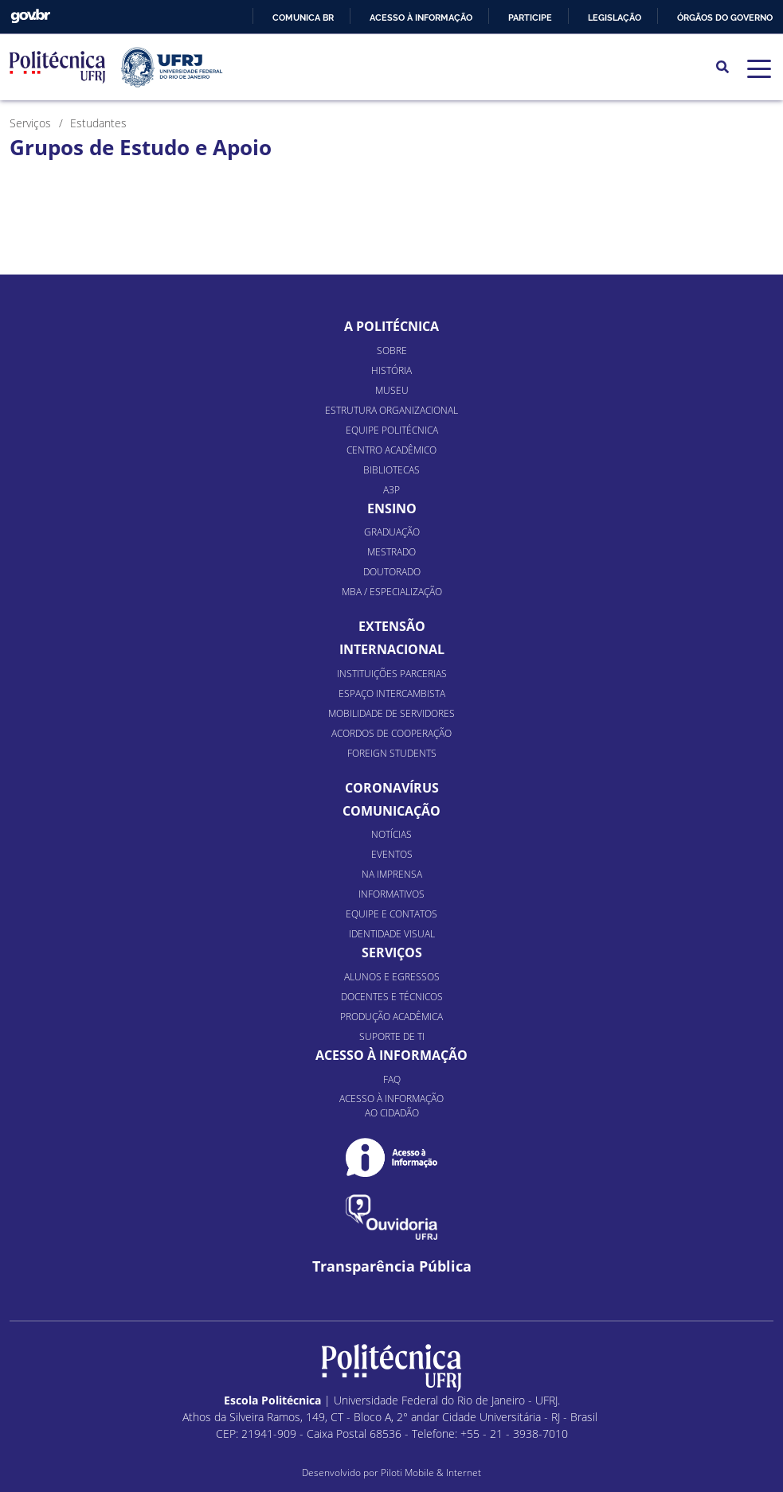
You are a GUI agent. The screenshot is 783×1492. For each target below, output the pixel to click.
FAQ (392, 1079)
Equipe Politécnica (392, 430)
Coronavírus (392, 788)
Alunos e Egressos (392, 977)
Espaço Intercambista (392, 693)
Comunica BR (303, 17)
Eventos (392, 854)
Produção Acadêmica (391, 1016)
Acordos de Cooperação (391, 733)
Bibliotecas (391, 470)
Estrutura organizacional (391, 410)
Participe (530, 17)
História (391, 370)
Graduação (392, 532)
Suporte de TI (392, 1036)
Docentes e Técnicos (392, 996)
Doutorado (392, 571)
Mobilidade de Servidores (391, 713)
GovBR (30, 16)
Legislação (614, 17)
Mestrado (391, 552)
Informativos (391, 894)
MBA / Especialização (392, 591)
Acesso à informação (421, 17)
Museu (392, 390)
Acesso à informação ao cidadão (391, 1106)
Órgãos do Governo (725, 17)
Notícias (391, 834)
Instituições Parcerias (392, 673)
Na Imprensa (392, 874)
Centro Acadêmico (391, 450)
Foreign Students (392, 753)
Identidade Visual (392, 934)
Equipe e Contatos (391, 914)
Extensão (391, 626)
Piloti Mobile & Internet (431, 1472)
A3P (391, 490)
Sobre (392, 350)
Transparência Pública (392, 1266)
